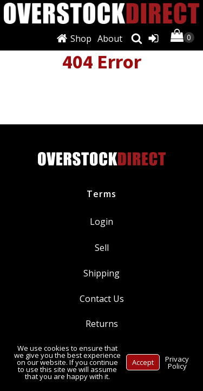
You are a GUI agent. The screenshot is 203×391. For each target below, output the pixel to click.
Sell (102, 248)
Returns (102, 324)
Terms (101, 194)
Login (101, 222)
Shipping (101, 273)
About (109, 39)
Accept (143, 362)
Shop (80, 39)
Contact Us (102, 299)
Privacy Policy (177, 362)
